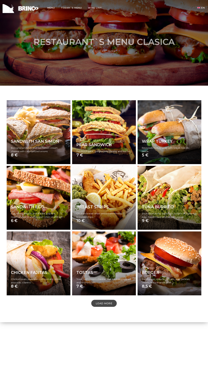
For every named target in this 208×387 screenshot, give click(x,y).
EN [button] (201, 7)
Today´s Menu (71, 7)
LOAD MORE (104, 303)
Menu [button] (51, 7)
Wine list (95, 7)
